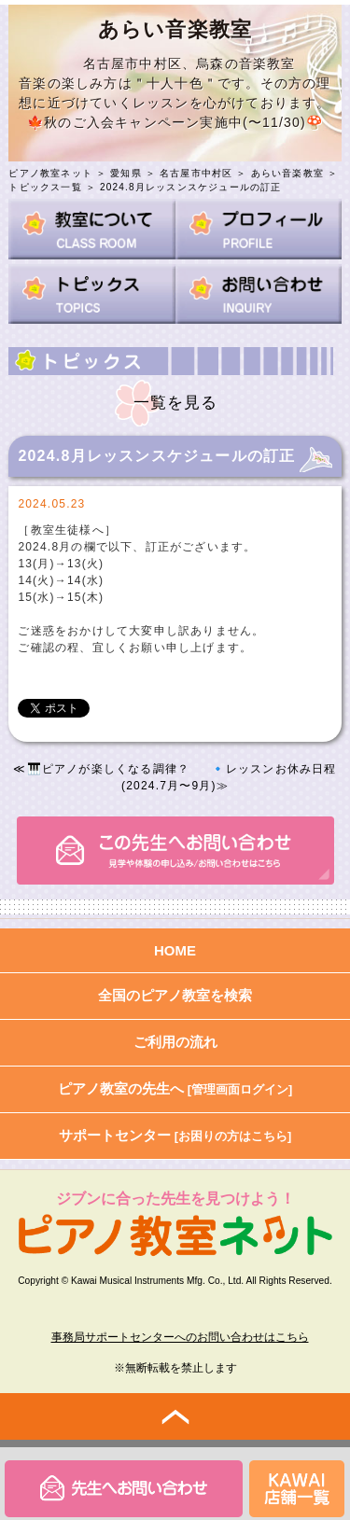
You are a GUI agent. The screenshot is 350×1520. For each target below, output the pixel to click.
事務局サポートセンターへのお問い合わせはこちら (180, 1337)
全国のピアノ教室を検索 (175, 995)
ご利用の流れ (175, 1042)
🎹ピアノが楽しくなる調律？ (108, 768)
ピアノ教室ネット (50, 173)
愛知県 (126, 173)
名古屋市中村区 (196, 173)
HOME (175, 950)
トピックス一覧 (44, 187)
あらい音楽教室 (287, 173)
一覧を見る (175, 402)
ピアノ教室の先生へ (175, 1088)
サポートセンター (175, 1135)
